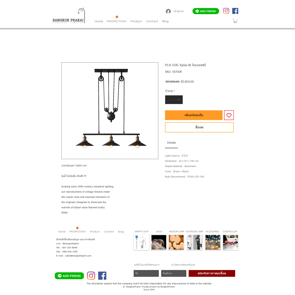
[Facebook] (235, 11)
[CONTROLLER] (230, 231)
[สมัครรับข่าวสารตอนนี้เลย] (212, 273)
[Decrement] (169, 99)
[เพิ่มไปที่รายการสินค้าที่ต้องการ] (229, 115)
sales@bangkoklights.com (78, 255)
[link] (171, 142)
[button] (165, 21)
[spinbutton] (174, 99)
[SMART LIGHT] (142, 231)
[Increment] (179, 99)
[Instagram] (226, 11)
